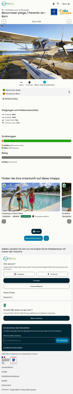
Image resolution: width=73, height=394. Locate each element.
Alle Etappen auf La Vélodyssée (17, 10)
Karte (38, 231)
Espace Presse (9, 292)
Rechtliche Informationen (10, 376)
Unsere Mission (36, 286)
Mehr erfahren (36, 318)
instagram (20, 274)
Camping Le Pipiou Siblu (12, 213)
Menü (64, 4)
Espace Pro (7, 297)
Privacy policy (6, 385)
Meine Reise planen (33, 238)
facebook (53, 274)
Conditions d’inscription (12, 347)
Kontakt (36, 280)
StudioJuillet (14, 389)
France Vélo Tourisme (28, 389)
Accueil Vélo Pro (7, 367)
